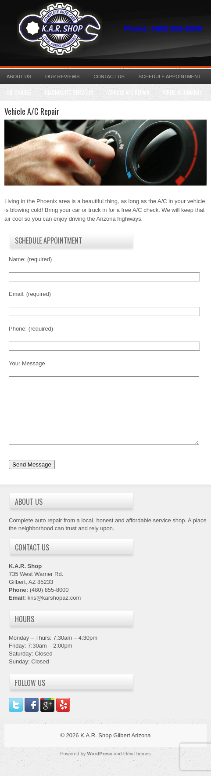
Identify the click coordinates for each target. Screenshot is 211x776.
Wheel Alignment (182, 92)
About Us (19, 76)
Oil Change (19, 92)
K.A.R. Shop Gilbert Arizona (115, 748)
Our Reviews (62, 76)
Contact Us (109, 76)
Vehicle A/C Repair (128, 92)
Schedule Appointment (170, 76)
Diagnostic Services (69, 92)
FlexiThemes (137, 766)
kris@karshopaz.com (54, 611)
